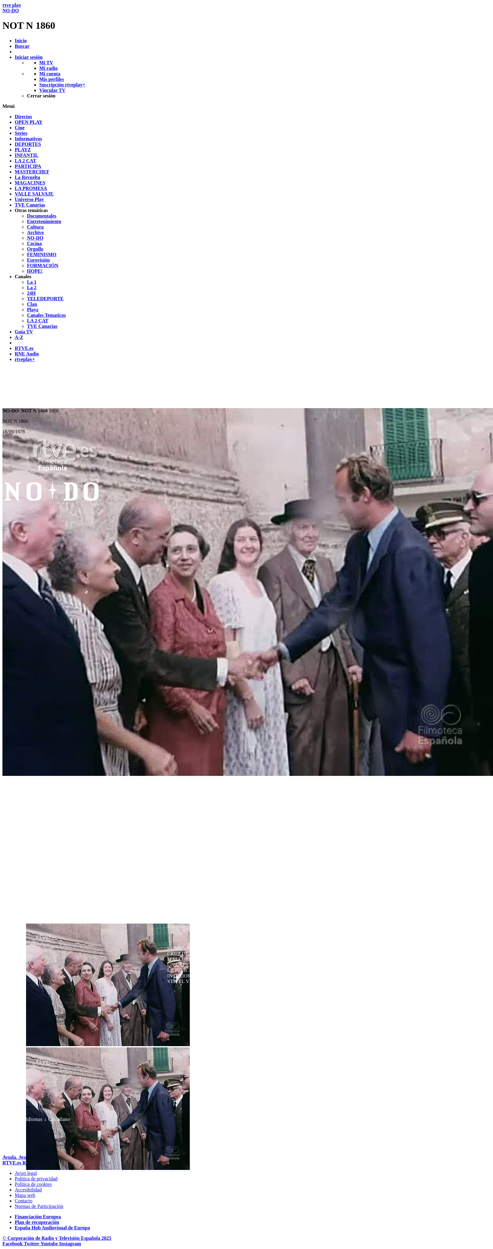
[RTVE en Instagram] (70, 1243)
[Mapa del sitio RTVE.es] (25, 1195)
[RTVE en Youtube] (49, 1243)
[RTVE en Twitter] (32, 1243)
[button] (246, 106)
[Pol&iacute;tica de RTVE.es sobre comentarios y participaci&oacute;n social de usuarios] (39, 1206)
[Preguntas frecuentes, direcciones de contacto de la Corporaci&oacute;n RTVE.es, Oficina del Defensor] (23, 1200)
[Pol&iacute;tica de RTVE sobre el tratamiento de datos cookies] (33, 1184)
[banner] (246, 16)
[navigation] (246, 238)
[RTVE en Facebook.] (13, 1243)
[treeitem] (23, 116)
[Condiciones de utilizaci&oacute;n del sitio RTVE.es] (26, 1173)
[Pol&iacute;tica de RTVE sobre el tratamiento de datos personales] (36, 1178)
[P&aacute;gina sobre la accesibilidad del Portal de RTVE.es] (28, 1189)
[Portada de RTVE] (12, 1162)
